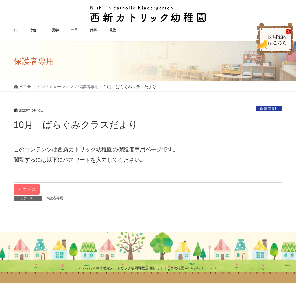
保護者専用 (269, 108)
